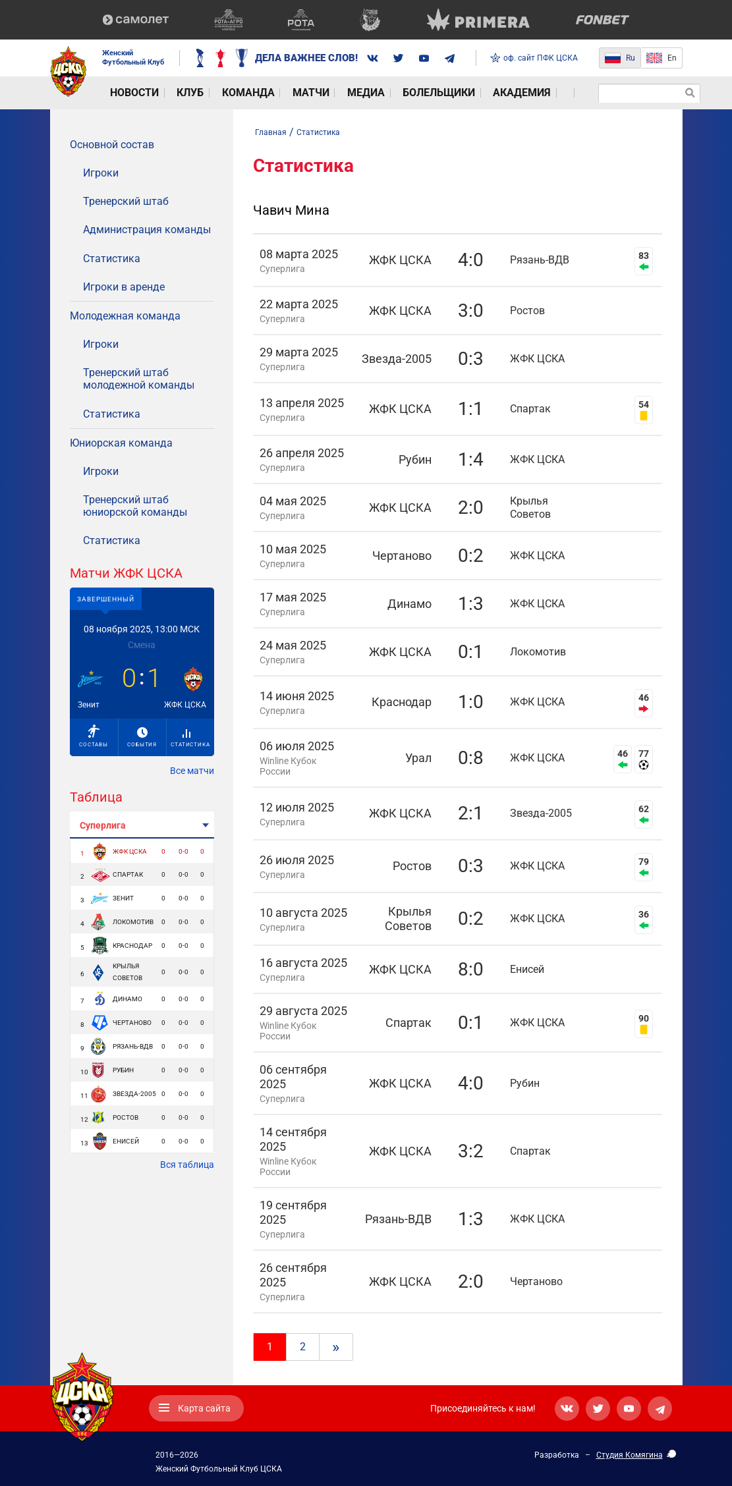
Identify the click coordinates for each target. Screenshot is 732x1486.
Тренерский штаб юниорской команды (135, 505)
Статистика (111, 258)
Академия (445, 93)
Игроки (101, 173)
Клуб (171, 93)
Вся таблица (187, 1164)
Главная (271, 132)
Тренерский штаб (126, 201)
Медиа (312, 93)
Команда (217, 93)
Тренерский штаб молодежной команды (138, 378)
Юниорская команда (121, 443)
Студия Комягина (629, 1455)
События (142, 737)
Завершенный (105, 599)
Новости (125, 93)
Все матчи (192, 770)
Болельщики (373, 93)
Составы (93, 736)
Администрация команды (147, 229)
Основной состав (112, 144)
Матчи (269, 93)
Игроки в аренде (124, 287)
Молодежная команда (125, 316)
